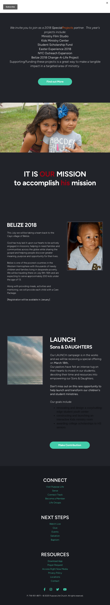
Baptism (55, 540)
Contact (55, 581)
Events (55, 532)
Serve (55, 490)
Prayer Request (55, 565)
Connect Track (55, 494)
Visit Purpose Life (55, 487)
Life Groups (55, 502)
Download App (55, 561)
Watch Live (55, 524)
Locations (55, 577)
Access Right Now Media (55, 569)
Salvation (55, 536)
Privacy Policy (55, 573)
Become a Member (55, 498)
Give (55, 528)
